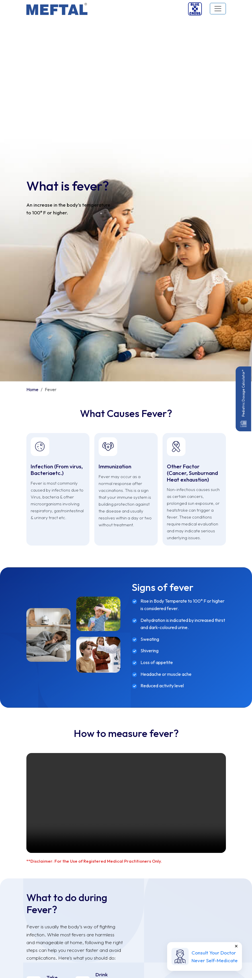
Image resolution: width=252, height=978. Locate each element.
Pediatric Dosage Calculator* (243, 399)
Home (32, 122)
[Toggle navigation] (218, 8)
